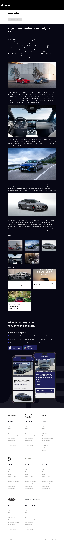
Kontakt (10, 447)
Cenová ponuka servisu (13, 435)
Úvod (9, 426)
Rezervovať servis (12, 438)
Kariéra (47, 539)
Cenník (43, 431)
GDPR (50, 539)
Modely (9, 428)
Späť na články (14, 19)
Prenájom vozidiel (12, 445)
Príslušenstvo (11, 443)
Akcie (9, 433)
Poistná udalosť (11, 440)
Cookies (54, 539)
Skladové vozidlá (12, 431)
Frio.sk (19, 539)
